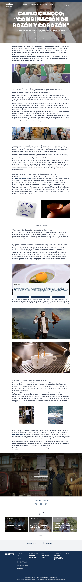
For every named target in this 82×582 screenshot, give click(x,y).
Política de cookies (36, 577)
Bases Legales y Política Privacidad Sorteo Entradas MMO (58, 558)
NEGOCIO (75, 1)
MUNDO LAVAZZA (8, 1)
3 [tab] (41, 535)
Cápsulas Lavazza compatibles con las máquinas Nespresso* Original (22, 562)
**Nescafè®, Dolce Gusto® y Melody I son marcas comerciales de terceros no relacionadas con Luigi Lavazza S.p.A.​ (22, 573)
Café (18, 555)
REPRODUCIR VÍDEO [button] (41, 474)
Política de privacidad (28, 577)
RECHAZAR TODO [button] (58, 297)
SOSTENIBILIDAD (33, 555)
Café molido (19, 558)
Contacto (43, 557)
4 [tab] (42, 535)
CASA (70, 1)
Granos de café (19, 557)
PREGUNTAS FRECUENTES (46, 555)
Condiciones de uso (57, 555)
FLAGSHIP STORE (48, 543)
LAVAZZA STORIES (33, 553)
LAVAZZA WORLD (33, 557)
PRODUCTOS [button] (25, 4)
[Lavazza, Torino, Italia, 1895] (9, 5)
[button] (67, 5)
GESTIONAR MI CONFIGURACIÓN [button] (40, 297)
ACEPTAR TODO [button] (23, 297)
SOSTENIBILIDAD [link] (43, 4)
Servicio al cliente (31, 543)
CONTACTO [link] (51, 4)
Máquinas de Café (20, 568)
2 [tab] (40, 535)
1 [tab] (39, 535)
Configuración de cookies (44, 577)
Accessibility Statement (53, 577)
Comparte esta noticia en (41, 500)
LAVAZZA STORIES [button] (34, 4)
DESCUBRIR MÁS (21, 530)
